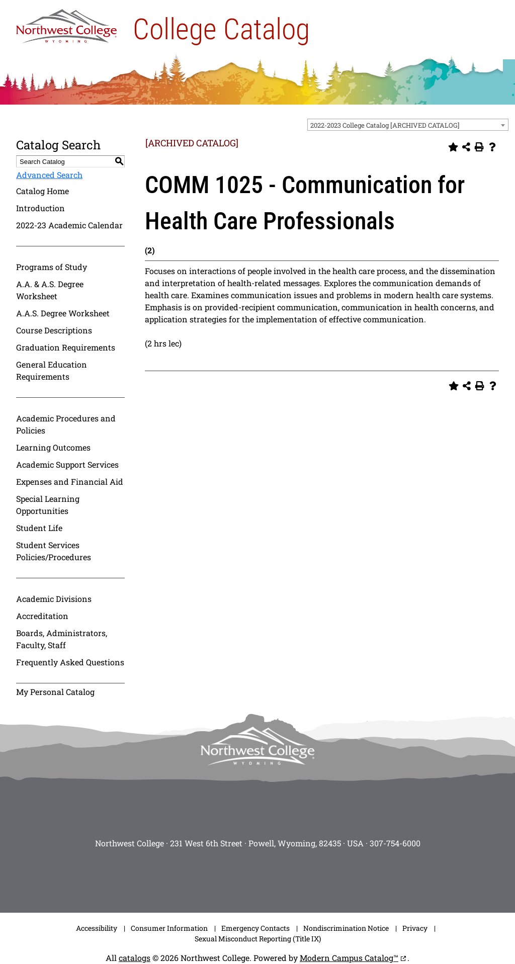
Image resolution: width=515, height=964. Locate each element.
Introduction (40, 208)
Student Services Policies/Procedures (53, 551)
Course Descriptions (54, 330)
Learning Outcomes (53, 447)
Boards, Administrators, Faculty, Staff (61, 639)
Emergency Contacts (255, 928)
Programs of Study (51, 266)
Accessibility (96, 928)
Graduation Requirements (65, 347)
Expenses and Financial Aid (69, 481)
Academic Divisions (54, 598)
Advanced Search (49, 174)
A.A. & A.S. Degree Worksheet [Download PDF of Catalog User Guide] (49, 290)
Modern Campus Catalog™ (349, 957)
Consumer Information (169, 928)
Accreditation (42, 615)
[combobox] (407, 125)
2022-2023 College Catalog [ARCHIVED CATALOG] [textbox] (385, 125)
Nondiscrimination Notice (346, 928)
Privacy (414, 928)
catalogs (134, 957)
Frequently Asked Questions (70, 662)
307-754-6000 (395, 843)
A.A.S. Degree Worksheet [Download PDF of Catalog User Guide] (63, 313)
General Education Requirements (51, 370)
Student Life (39, 527)
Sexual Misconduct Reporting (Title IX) (258, 938)
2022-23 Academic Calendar (69, 225)
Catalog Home (42, 191)
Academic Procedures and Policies (66, 424)
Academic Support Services (67, 464)
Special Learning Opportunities (47, 504)
